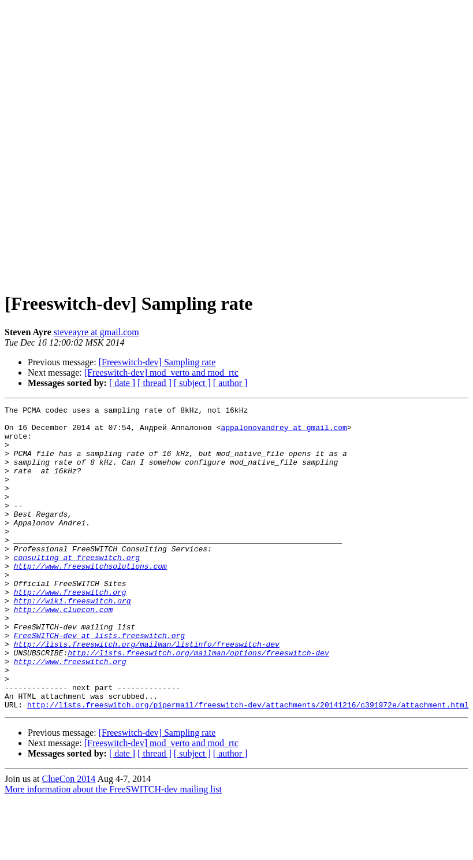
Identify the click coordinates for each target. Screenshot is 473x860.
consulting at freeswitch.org (77, 588)
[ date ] (122, 383)
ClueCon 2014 (68, 839)
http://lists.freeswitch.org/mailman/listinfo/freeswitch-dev (147, 692)
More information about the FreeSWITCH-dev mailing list (113, 850)
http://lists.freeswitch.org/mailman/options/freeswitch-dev (198, 703)
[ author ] (230, 383)
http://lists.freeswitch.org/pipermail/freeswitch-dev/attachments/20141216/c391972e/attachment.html (247, 765)
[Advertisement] (234, 143)
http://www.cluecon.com (63, 651)
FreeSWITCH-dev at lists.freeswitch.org (99, 682)
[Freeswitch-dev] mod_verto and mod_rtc (161, 372)
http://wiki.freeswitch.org (72, 640)
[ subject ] (192, 383)
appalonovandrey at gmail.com (284, 432)
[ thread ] (154, 383)
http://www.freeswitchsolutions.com (90, 599)
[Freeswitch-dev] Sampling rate (157, 362)
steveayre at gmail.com (96, 332)
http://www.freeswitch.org (70, 630)
